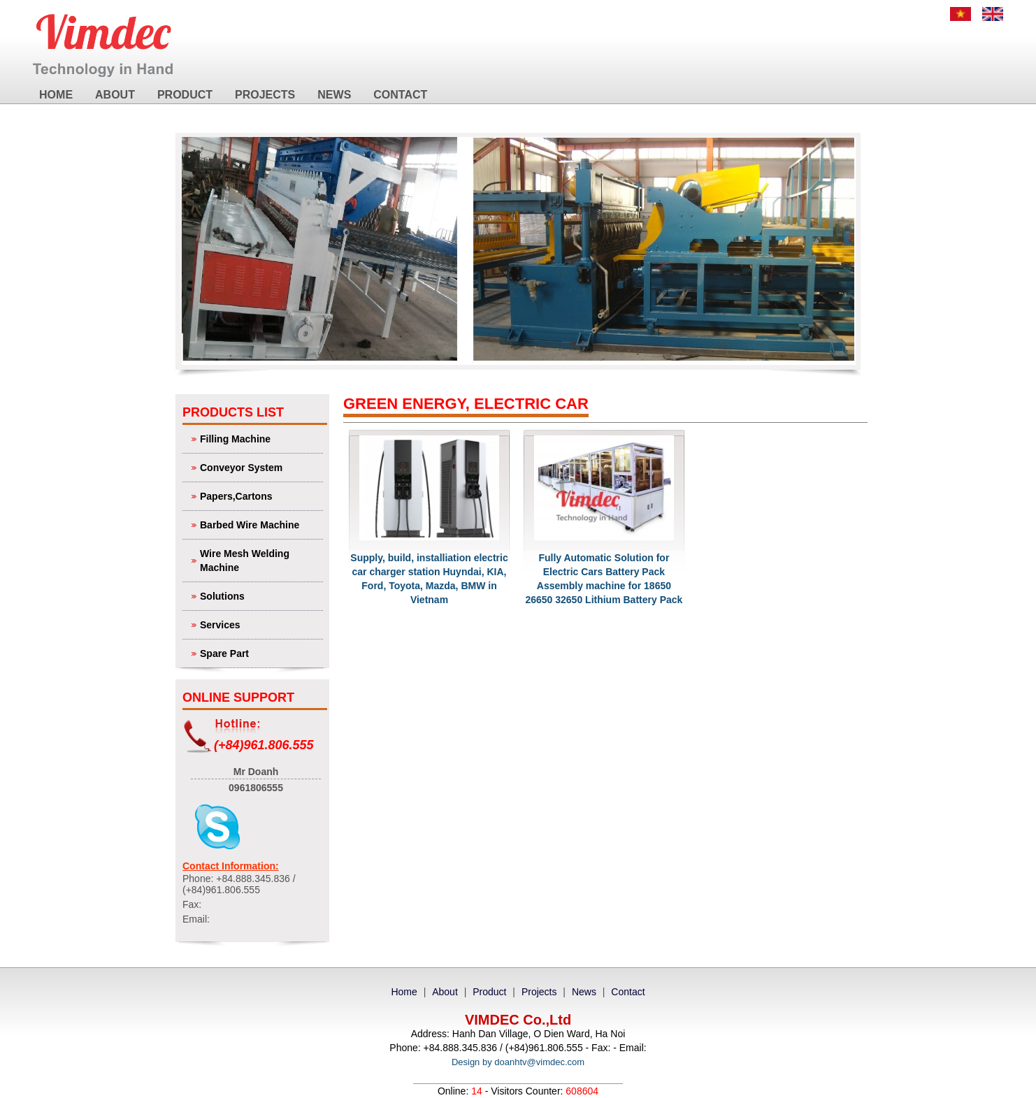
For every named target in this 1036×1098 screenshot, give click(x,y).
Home (56, 95)
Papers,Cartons (259, 495)
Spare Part (259, 652)
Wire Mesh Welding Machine (259, 559)
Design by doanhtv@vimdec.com (518, 1062)
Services (259, 623)
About (115, 95)
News (334, 95)
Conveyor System (259, 466)
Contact (400, 95)
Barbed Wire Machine (259, 523)
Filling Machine (259, 438)
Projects (265, 95)
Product (185, 95)
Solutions (259, 595)
